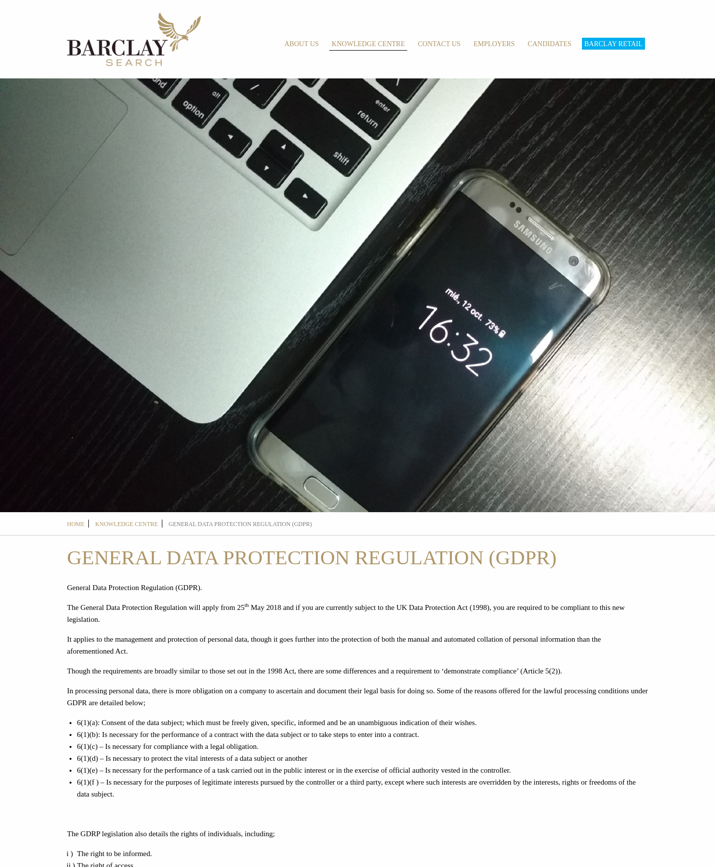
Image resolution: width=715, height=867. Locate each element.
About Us (302, 44)
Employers (494, 44)
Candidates (550, 44)
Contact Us (439, 44)
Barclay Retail (613, 44)
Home (75, 524)
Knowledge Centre (368, 44)
